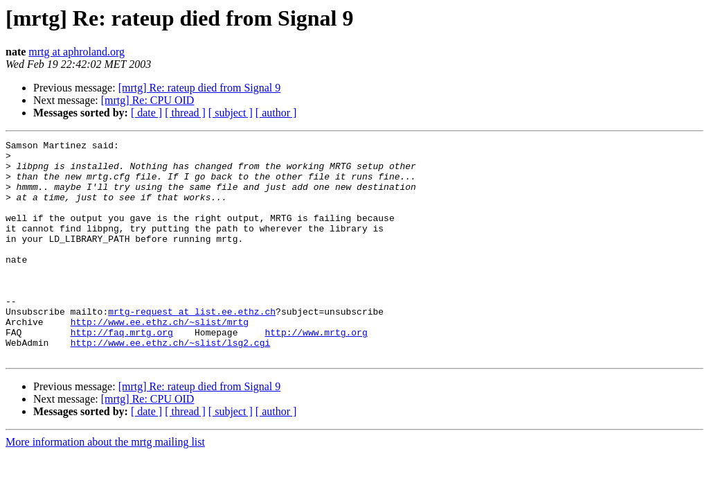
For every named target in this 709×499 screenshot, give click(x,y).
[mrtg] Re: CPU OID (148, 100)
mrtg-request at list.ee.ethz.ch (192, 346)
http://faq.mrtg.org (122, 371)
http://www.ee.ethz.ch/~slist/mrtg (160, 359)
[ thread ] (185, 113)
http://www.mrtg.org (315, 371)
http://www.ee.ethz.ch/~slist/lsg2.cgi (171, 384)
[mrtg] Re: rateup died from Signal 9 (199, 88)
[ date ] (146, 113)
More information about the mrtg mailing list (105, 485)
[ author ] (276, 113)
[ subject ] (230, 113)
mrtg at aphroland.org (76, 52)
